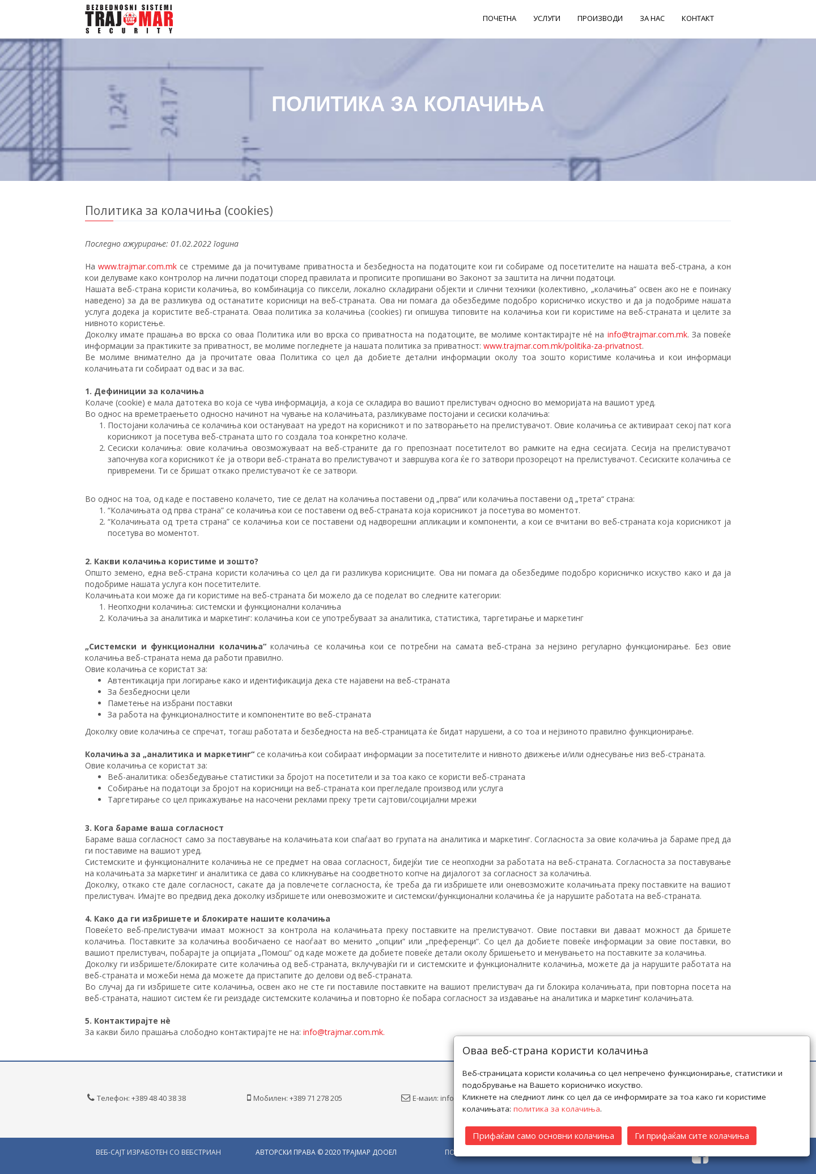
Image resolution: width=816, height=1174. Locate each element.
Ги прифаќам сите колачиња (692, 1135)
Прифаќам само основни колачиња (543, 1135)
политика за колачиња (556, 1109)
